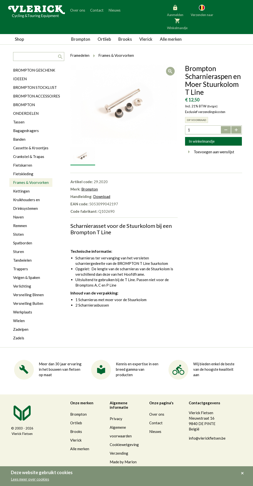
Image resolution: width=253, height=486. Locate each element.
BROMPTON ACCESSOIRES (36, 96)
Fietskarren (22, 165)
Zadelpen (20, 329)
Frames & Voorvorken (31, 182)
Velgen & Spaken (26, 277)
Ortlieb (104, 39)
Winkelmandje (177, 23)
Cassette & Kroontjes (30, 148)
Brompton (80, 39)
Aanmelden (175, 10)
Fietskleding (23, 174)
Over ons (77, 10)
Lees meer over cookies (30, 479)
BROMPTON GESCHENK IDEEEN (34, 74)
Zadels (18, 338)
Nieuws (114, 10)
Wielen (19, 320)
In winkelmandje (202, 141)
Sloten (18, 234)
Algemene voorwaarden (121, 431)
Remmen (20, 225)
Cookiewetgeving (124, 444)
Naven (18, 217)
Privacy (116, 418)
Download (101, 196)
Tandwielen (22, 260)
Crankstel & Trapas (28, 156)
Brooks (125, 39)
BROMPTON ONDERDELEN (26, 109)
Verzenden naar (202, 10)
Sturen (18, 251)
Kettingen (21, 191)
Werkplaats (22, 312)
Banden (19, 139)
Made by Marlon (123, 462)
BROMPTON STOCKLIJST (35, 87)
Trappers (20, 269)
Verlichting (22, 286)
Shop (19, 39)
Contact (97, 10)
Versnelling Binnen (28, 294)
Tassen (18, 122)
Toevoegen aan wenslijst (209, 152)
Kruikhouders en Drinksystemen (26, 204)
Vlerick (145, 39)
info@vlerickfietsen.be (207, 438)
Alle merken (171, 39)
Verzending (119, 453)
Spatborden (22, 243)
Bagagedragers (26, 130)
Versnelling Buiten (28, 303)
